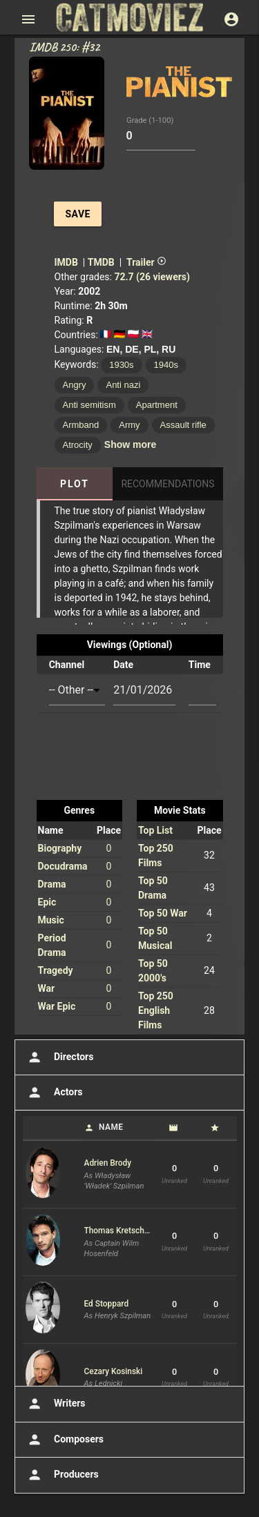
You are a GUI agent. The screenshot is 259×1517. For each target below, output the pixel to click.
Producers (62, 1474)
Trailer (146, 262)
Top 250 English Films (155, 1010)
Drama (52, 884)
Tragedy (55, 970)
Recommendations (167, 483)
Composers (64, 1439)
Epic (47, 902)
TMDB (101, 262)
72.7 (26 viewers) (152, 276)
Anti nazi (123, 385)
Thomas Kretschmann (117, 1230)
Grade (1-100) (149, 120)
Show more (130, 444)
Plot (74, 483)
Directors (59, 1057)
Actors (53, 1092)
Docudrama (63, 866)
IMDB (66, 262)
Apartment (157, 405)
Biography (60, 848)
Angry (74, 385)
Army (129, 425)
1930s (121, 365)
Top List (155, 830)
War (46, 988)
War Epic (57, 1006)
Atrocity (78, 445)
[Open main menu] (28, 19)
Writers (55, 1403)
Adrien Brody (108, 1163)
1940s (166, 365)
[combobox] (77, 690)
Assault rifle (183, 425)
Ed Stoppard (106, 1304)
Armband (81, 425)
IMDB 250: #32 (64, 47)
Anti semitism (89, 405)
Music (51, 920)
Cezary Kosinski (113, 1371)
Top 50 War (162, 913)
